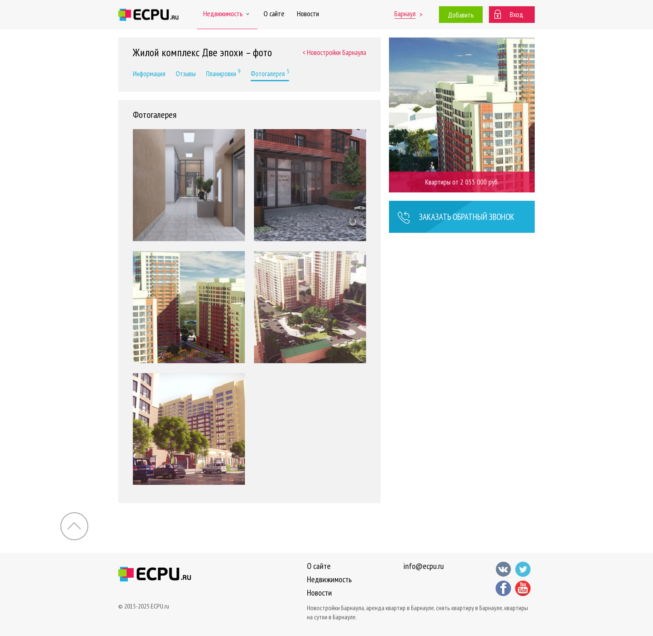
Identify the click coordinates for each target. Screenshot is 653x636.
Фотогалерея (270, 72)
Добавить (461, 15)
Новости (308, 13)
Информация (149, 73)
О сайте (274, 13)
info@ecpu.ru (424, 566)
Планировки (223, 72)
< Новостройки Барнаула (334, 52)
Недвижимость (227, 13)
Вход (516, 14)
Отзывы (186, 73)
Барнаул (405, 13)
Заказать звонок (455, 217)
